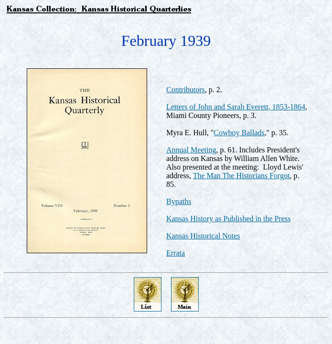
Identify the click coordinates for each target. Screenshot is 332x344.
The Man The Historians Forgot (241, 176)
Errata (175, 253)
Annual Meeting (191, 150)
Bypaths (178, 201)
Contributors (185, 90)
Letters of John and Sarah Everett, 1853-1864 (235, 107)
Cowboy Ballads (239, 133)
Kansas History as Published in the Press (228, 219)
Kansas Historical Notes (203, 236)
